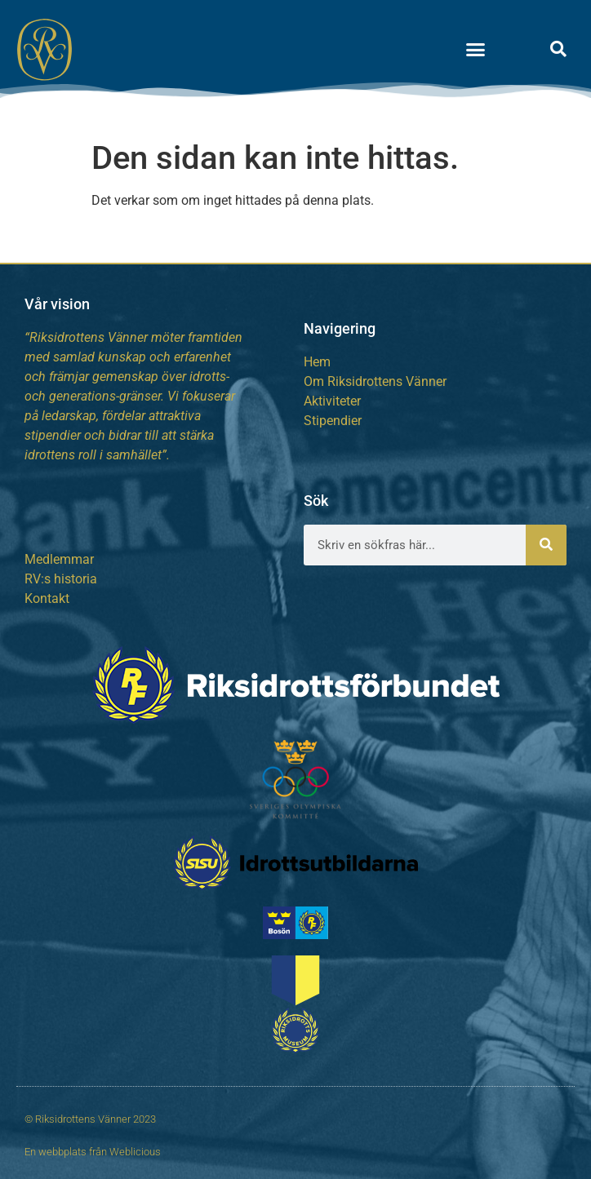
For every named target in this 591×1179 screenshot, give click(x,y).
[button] (475, 48)
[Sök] (546, 545)
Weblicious (135, 1152)
